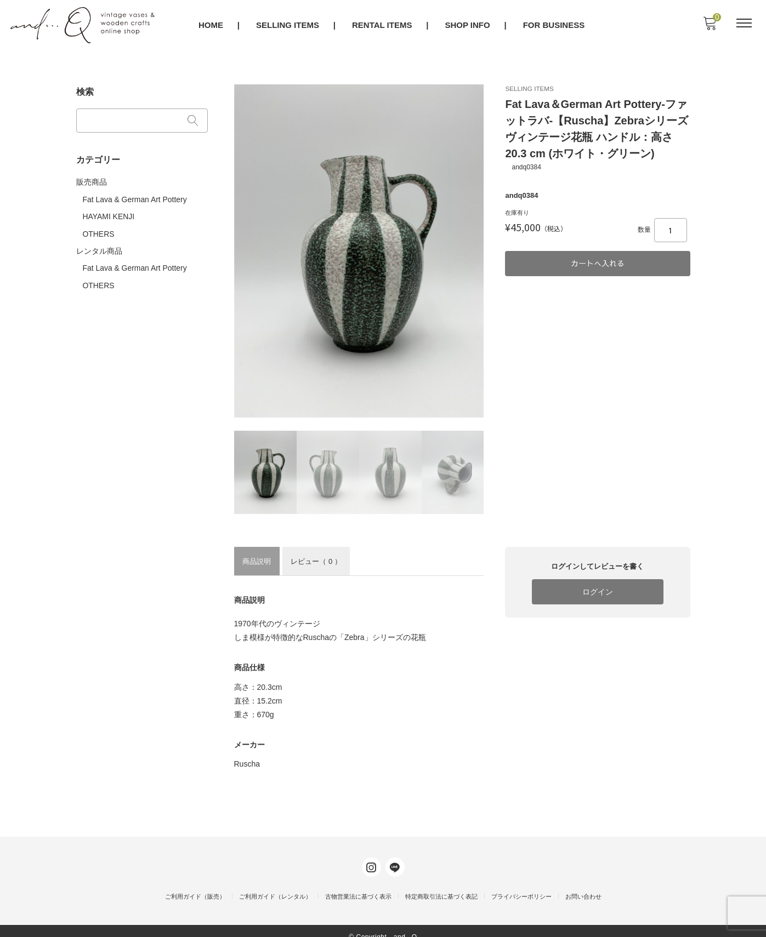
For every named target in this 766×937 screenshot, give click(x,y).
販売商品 (91, 178)
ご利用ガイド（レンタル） (275, 885)
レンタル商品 (99, 245)
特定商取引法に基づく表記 (441, 885)
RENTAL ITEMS (382, 25)
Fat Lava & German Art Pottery (135, 195)
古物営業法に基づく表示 (358, 885)
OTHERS (99, 228)
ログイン (597, 591)
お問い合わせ (583, 885)
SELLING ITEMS (288, 25)
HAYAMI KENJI (109, 212)
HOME (211, 25)
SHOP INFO (468, 25)
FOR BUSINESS (555, 25)
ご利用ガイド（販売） (195, 885)
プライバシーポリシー (521, 885)
